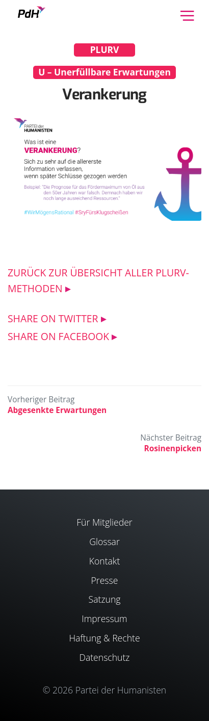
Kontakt (104, 561)
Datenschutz (104, 657)
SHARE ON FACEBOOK (58, 336)
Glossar (104, 541)
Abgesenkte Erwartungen (57, 410)
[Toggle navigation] (187, 14)
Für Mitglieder (104, 522)
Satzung (105, 599)
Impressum (104, 618)
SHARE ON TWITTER (53, 318)
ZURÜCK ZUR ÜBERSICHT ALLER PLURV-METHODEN (98, 281)
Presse (104, 580)
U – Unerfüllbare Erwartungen (104, 72)
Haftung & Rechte (104, 638)
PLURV (104, 49)
